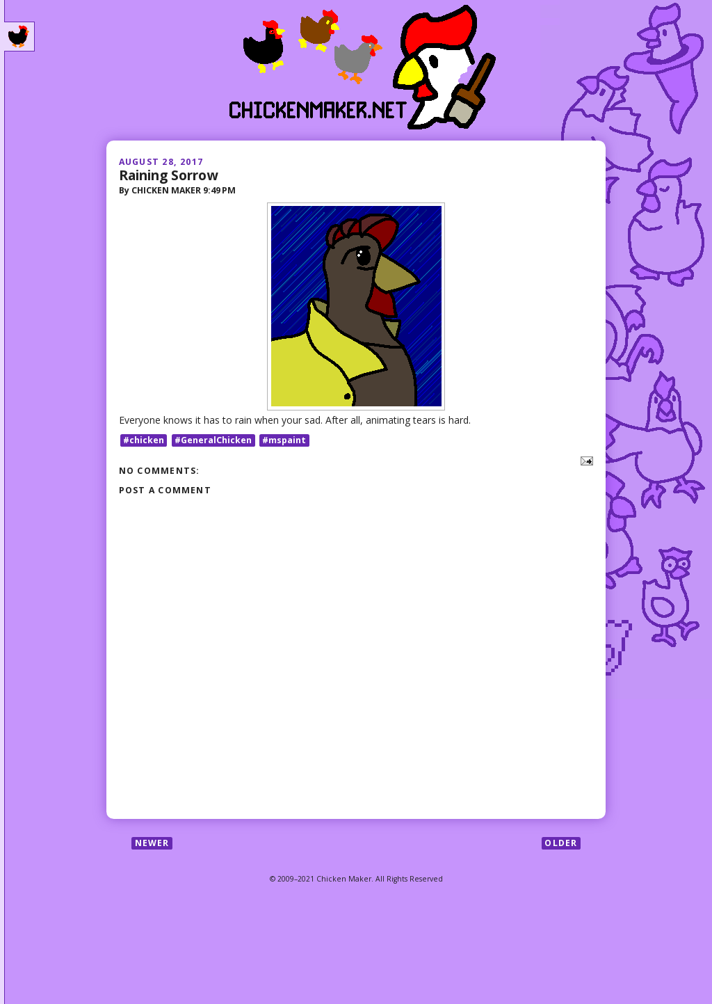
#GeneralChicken (213, 440)
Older (560, 843)
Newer (152, 843)
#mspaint (284, 440)
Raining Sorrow (168, 175)
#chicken (143, 440)
